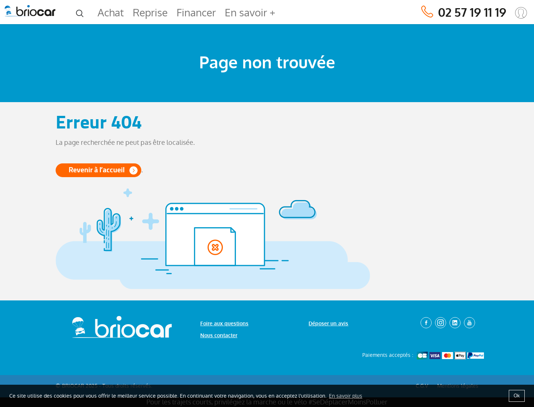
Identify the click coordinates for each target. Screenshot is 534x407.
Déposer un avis (328, 323)
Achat (111, 13)
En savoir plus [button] (345, 396)
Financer (196, 13)
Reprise (150, 13)
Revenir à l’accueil (97, 169)
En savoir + (250, 13)
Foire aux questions (224, 323)
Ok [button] (517, 396)
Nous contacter (218, 335)
